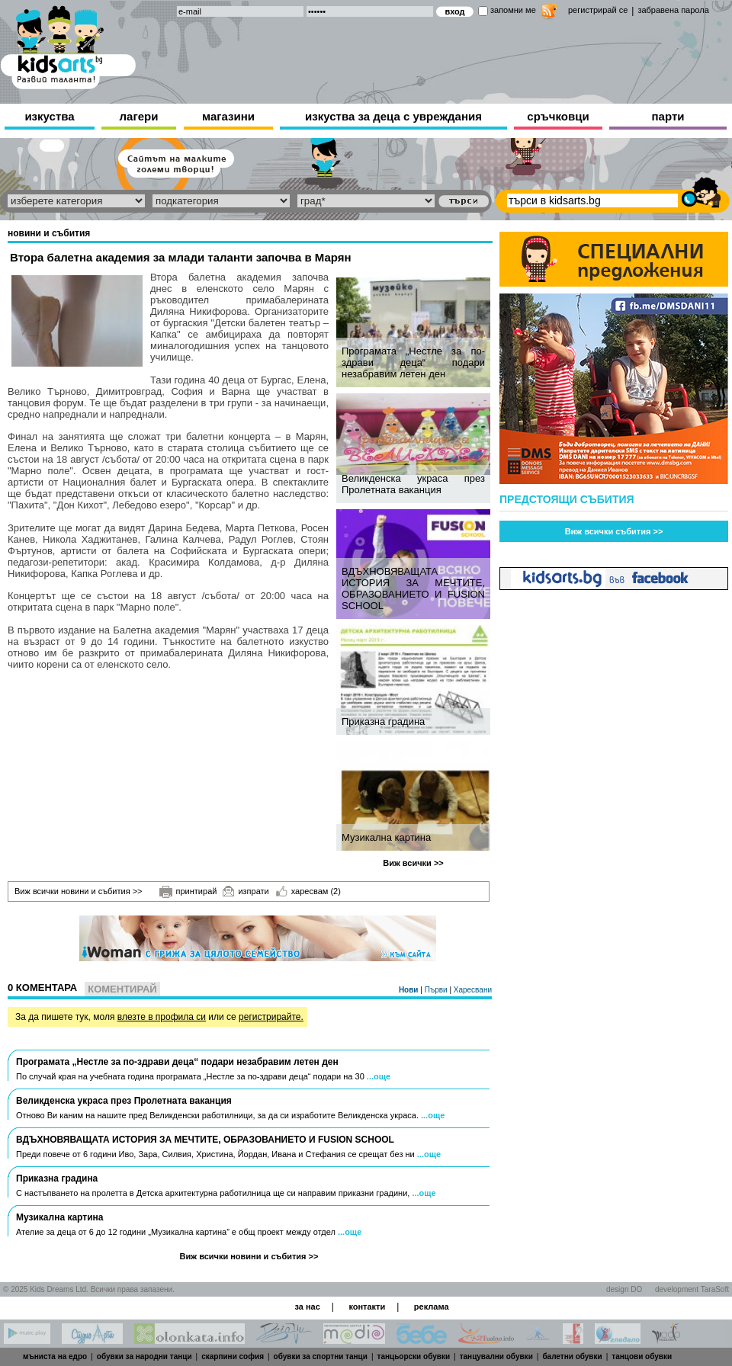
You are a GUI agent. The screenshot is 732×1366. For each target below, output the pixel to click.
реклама (431, 1306)
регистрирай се (598, 9)
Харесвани (473, 990)
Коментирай (122, 989)
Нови (409, 990)
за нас (306, 1306)
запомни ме (513, 9)
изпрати (245, 891)
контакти (366, 1306)
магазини (228, 116)
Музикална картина (386, 837)
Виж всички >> (413, 862)
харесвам (308, 891)
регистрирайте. (271, 1017)
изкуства (49, 116)
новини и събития (49, 233)
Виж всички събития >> (614, 531)
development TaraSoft (692, 1289)
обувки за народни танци (144, 1356)
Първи (437, 990)
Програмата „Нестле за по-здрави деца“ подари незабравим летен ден (413, 362)
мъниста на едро (55, 1356)
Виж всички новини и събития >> (78, 891)
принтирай (188, 892)
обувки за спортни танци (321, 1356)
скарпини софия (232, 1356)
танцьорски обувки (414, 1356)
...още (378, 1076)
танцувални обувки (496, 1356)
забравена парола (672, 9)
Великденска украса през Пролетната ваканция (413, 484)
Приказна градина (383, 721)
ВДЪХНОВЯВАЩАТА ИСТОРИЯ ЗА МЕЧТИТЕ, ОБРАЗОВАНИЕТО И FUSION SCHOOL (413, 588)
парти (668, 116)
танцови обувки (642, 1356)
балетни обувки (572, 1356)
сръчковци (558, 116)
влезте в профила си (161, 1017)
